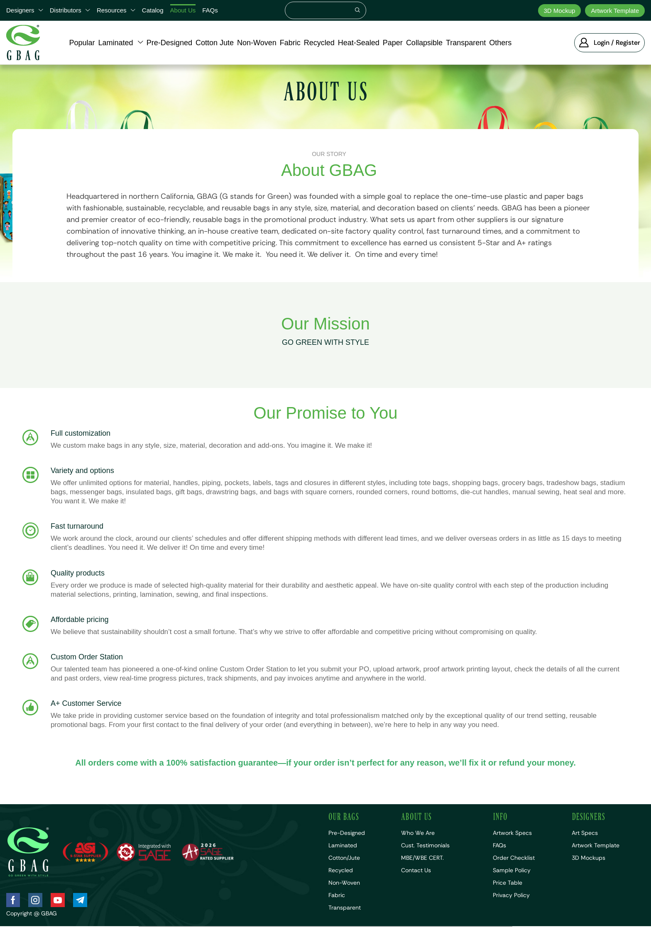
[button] (609, 42)
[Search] (357, 10)
